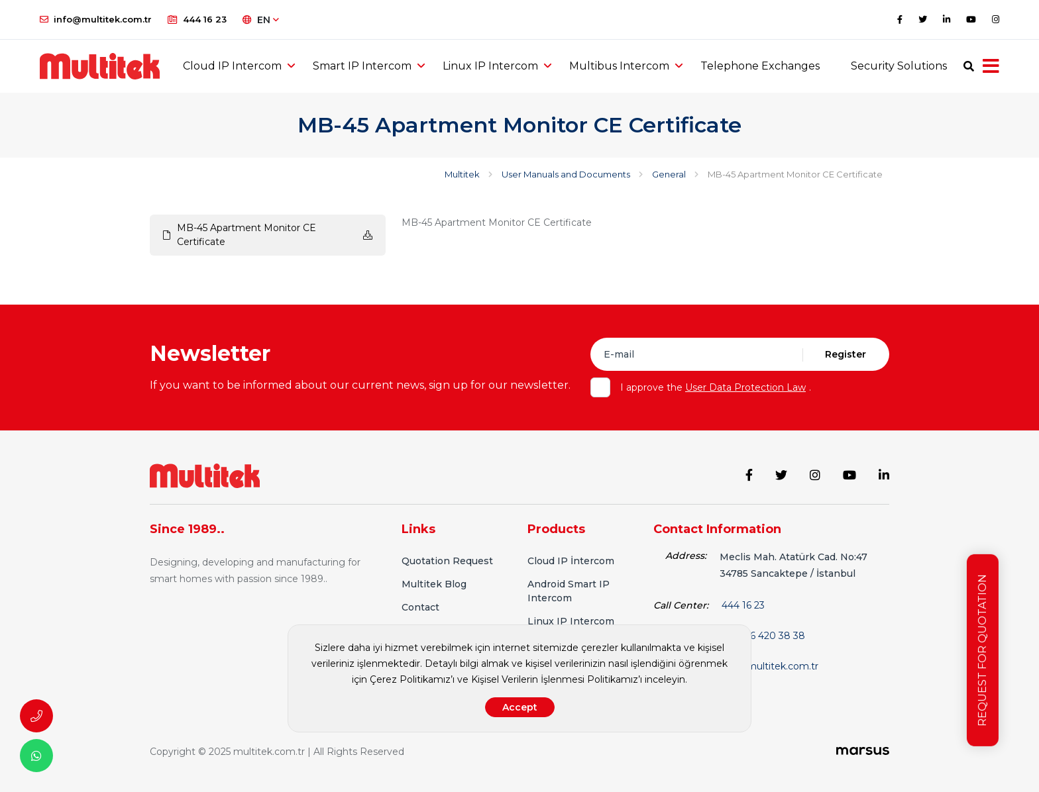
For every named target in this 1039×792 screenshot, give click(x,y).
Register (845, 354)
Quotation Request (447, 561)
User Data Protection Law (745, 387)
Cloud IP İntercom (570, 561)
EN (261, 20)
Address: (685, 556)
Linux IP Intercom (490, 66)
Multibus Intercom (619, 66)
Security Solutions (899, 66)
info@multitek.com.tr (96, 19)
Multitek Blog (434, 584)
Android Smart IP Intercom (568, 591)
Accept (519, 707)
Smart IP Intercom (362, 66)
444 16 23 (197, 19)
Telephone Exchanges (760, 66)
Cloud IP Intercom (232, 66)
